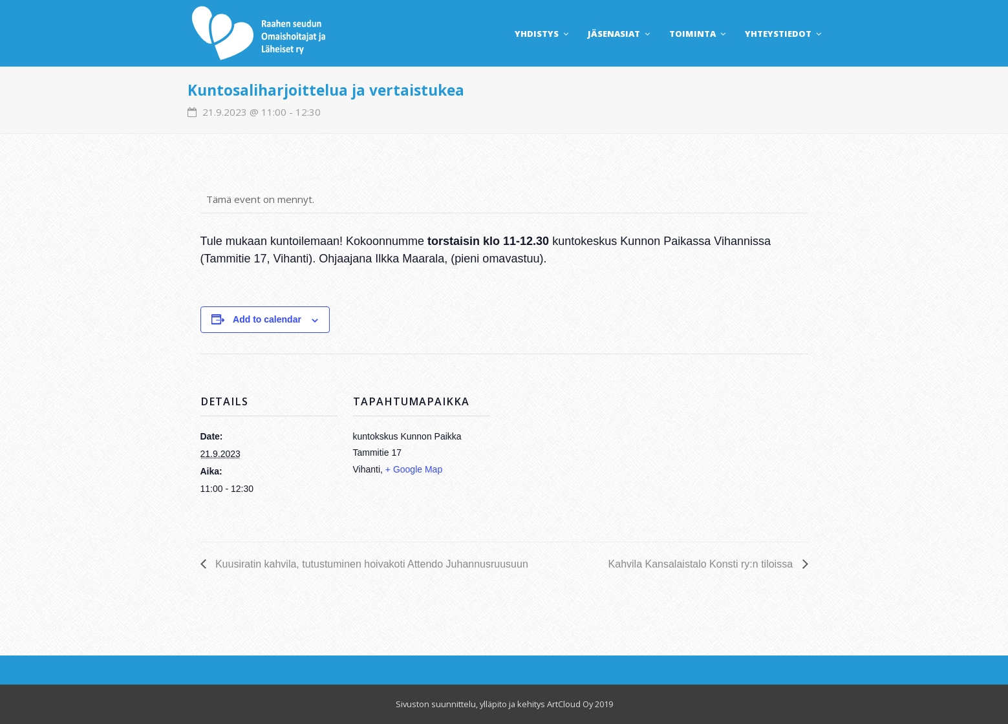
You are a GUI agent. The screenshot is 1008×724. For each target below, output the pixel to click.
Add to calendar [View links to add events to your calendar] (267, 319)
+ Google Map (413, 469)
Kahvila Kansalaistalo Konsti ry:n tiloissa (702, 564)
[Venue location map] (574, 443)
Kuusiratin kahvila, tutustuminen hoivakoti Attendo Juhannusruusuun (370, 564)
